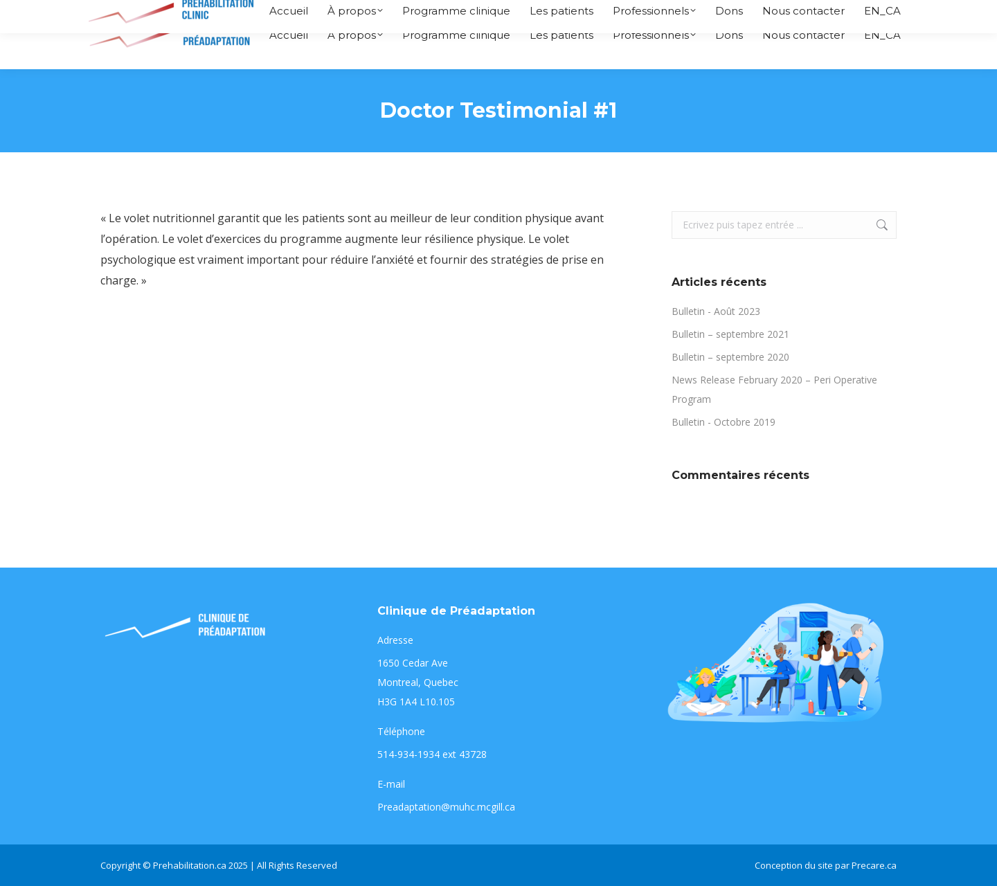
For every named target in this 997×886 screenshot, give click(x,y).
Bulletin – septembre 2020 (730, 356)
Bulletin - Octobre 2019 (723, 421)
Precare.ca (874, 865)
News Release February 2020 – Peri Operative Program (774, 389)
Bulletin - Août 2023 (716, 311)
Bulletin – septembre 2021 (730, 334)
